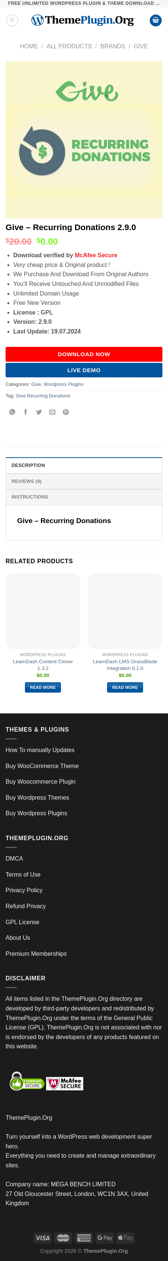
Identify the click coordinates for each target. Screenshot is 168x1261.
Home (29, 46)
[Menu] (12, 20)
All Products (69, 46)
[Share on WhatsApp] (12, 413)
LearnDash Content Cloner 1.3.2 (43, 665)
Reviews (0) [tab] (27, 481)
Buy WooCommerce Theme (42, 766)
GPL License (22, 922)
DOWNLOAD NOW (84, 354)
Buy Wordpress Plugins (36, 813)
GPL (47, 312)
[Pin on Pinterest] (66, 413)
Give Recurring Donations (43, 396)
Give (141, 46)
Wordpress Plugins (63, 384)
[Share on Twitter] (39, 413)
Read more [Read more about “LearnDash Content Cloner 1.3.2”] (43, 687)
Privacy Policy (24, 890)
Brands (112, 46)
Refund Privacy (26, 906)
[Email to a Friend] (52, 413)
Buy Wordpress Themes (37, 797)
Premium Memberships (36, 954)
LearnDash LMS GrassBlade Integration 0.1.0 (125, 665)
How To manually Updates (40, 750)
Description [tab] (28, 465)
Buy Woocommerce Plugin (40, 781)
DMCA (14, 858)
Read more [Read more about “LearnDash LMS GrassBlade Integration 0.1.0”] (125, 687)
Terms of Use (23, 874)
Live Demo (84, 370)
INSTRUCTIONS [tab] (30, 497)
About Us (18, 938)
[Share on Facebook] (26, 413)
